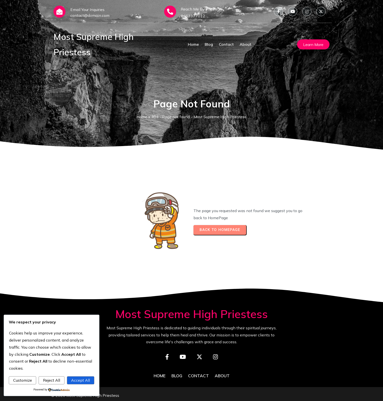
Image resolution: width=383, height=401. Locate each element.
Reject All (51, 380)
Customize (22, 380)
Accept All (80, 380)
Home (142, 116)
